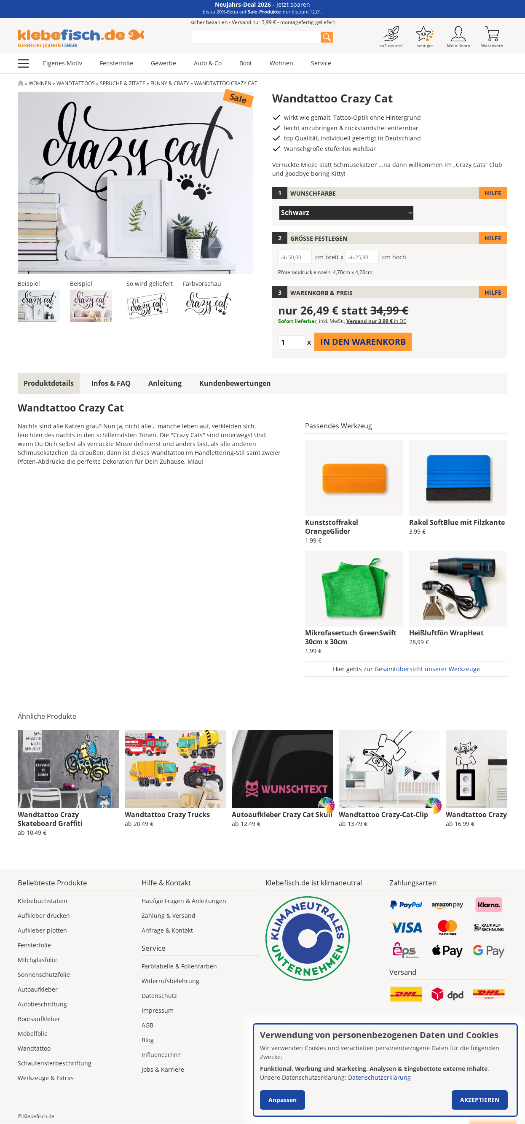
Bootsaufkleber (39, 1019)
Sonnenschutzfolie (44, 975)
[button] (39, 305)
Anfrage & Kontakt (167, 930)
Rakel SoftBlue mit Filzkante (457, 522)
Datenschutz (159, 996)
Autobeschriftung (42, 1004)
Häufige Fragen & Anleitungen (184, 901)
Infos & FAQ (111, 383)
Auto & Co (208, 63)
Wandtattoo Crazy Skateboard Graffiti (50, 819)
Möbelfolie (33, 1034)
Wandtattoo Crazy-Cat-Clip (383, 814)
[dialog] (385, 1070)
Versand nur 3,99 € (376, 321)
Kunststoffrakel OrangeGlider (331, 527)
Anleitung (165, 383)
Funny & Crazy (169, 83)
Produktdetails (49, 383)
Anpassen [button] (282, 1100)
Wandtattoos (75, 83)
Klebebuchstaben (42, 901)
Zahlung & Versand (169, 916)
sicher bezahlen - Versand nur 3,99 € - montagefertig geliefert (262, 22)
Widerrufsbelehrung (170, 981)
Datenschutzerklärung (379, 1077)
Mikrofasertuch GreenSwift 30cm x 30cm (350, 637)
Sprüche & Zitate (122, 83)
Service (321, 63)
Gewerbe (163, 63)
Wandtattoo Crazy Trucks (167, 814)
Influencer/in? (161, 1055)
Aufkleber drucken (44, 916)
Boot (245, 63)
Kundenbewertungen (235, 383)
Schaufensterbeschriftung (54, 1063)
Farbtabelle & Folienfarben (179, 966)
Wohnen (281, 63)
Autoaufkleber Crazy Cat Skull (282, 814)
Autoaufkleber (38, 989)
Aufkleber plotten (42, 930)
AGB (147, 1025)
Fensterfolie (116, 63)
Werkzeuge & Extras (46, 1078)
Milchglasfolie (37, 960)
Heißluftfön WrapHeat (446, 632)
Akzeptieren (479, 1100)
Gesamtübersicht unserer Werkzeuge (427, 669)
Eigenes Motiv (62, 63)
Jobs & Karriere (163, 1069)
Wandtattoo (34, 1048)
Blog (148, 1040)
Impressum (158, 1010)
